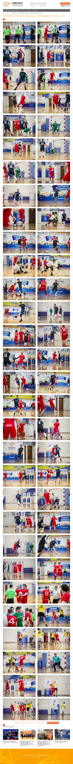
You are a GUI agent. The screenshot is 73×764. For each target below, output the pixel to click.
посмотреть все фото (53, 723)
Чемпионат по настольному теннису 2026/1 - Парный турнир (10, 742)
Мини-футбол (18, 723)
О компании (7, 10)
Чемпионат (30, 723)
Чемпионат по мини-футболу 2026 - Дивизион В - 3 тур (61, 742)
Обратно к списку (40, 722)
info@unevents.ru (65, 6)
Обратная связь (65, 3)
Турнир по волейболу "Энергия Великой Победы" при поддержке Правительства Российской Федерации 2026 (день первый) (44, 743)
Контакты (35, 10)
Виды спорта (15, 10)
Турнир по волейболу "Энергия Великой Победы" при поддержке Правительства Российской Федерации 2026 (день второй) (27, 743)
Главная (4, 13)
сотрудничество (42, 5)
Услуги (23, 10)
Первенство (24, 723)
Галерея (29, 10)
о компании (32, 5)
